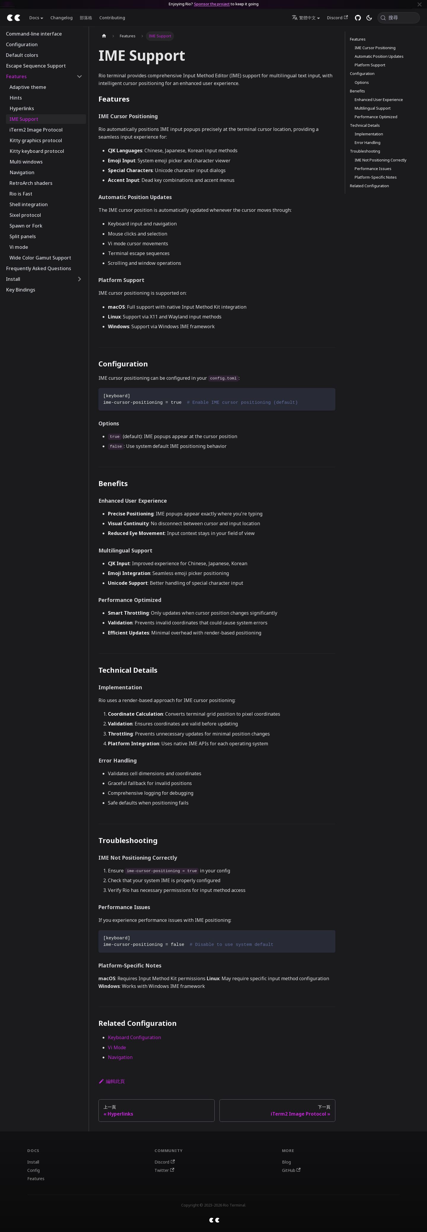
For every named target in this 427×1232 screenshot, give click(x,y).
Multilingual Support (373, 108)
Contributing (112, 17)
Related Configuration (369, 185)
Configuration (362, 73)
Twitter (164, 1170)
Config (33, 1170)
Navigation (120, 1057)
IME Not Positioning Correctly (381, 160)
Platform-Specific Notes (376, 177)
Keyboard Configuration (134, 1037)
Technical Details (365, 125)
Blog (286, 1162)
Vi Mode (117, 1047)
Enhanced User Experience (379, 99)
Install (33, 1162)
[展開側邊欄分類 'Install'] (79, 279)
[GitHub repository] (357, 18)
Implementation (369, 134)
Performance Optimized (376, 116)
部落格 (86, 17)
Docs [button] (34, 17)
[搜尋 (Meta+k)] (398, 17)
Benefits (357, 91)
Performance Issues (373, 168)
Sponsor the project (212, 4)
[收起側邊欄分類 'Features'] (79, 76)
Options (362, 82)
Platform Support (370, 65)
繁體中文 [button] (304, 17)
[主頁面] (104, 36)
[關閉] (419, 4)
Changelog (61, 17)
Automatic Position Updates (379, 56)
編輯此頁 (111, 1081)
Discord (337, 17)
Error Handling (367, 142)
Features (358, 39)
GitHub (291, 1170)
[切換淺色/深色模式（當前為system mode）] (369, 18)
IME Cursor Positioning (375, 47)
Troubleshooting (365, 151)
